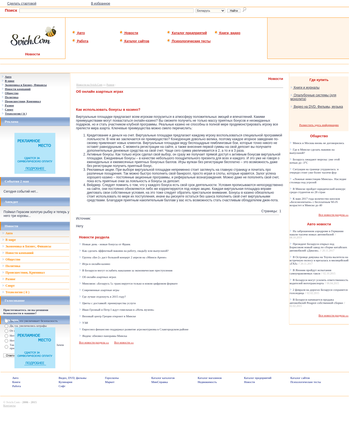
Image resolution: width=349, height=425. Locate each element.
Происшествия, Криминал (23, 272)
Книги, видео (227, 33)
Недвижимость (207, 382)
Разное (8, 279)
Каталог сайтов (134, 41)
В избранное (100, 3)
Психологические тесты (188, 41)
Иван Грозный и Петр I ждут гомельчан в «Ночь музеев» (116, 309)
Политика (11, 266)
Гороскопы (112, 377)
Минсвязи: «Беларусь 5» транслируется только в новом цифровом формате (128, 283)
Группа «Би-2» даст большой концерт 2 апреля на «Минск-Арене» (123, 257)
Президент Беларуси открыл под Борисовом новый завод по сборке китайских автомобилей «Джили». (318, 247)
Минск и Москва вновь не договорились (317, 143)
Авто (78, 33)
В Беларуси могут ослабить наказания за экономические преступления (126, 270)
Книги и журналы (305, 87)
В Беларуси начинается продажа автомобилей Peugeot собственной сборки (317, 302)
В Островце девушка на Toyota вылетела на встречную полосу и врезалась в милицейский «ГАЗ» (319, 260)
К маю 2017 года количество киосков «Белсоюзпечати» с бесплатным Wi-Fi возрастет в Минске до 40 (315, 202)
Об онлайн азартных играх (97, 277)
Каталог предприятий (187, 33)
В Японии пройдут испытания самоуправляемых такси (312, 271)
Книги (16, 382)
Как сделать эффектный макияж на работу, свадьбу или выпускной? (124, 250)
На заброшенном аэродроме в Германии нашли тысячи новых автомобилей (317, 234)
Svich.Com (13, 402)
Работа (80, 41)
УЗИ (83, 322)
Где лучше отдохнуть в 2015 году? (102, 296)
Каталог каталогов (163, 377)
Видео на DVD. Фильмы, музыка (316, 107)
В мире (9, 240)
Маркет (110, 382)
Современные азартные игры (99, 290)
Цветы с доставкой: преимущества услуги (107, 303)
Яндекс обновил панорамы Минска (103, 335)
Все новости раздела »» (94, 342)
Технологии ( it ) (15, 292)
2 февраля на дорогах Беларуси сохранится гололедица (319, 291)
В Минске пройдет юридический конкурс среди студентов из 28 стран (318, 190)
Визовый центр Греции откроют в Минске (107, 316)
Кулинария (65, 382)
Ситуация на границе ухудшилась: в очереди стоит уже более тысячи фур (314, 170)
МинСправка (159, 382)
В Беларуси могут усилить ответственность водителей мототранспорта (319, 281)
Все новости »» (124, 342)
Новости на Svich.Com (89, 84)
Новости (128, 33)
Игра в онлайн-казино (94, 263)
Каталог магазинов (210, 377)
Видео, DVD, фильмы (72, 377)
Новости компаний (18, 253)
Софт (62, 386)
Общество (11, 259)
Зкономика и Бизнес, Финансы (26, 246)
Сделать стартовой (22, 3)
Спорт (8, 286)
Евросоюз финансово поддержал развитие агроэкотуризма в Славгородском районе (133, 329)
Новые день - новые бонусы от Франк (104, 244)
